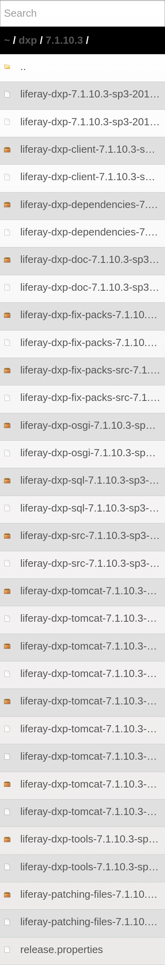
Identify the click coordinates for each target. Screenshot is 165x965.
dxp (28, 40)
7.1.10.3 (64, 40)
